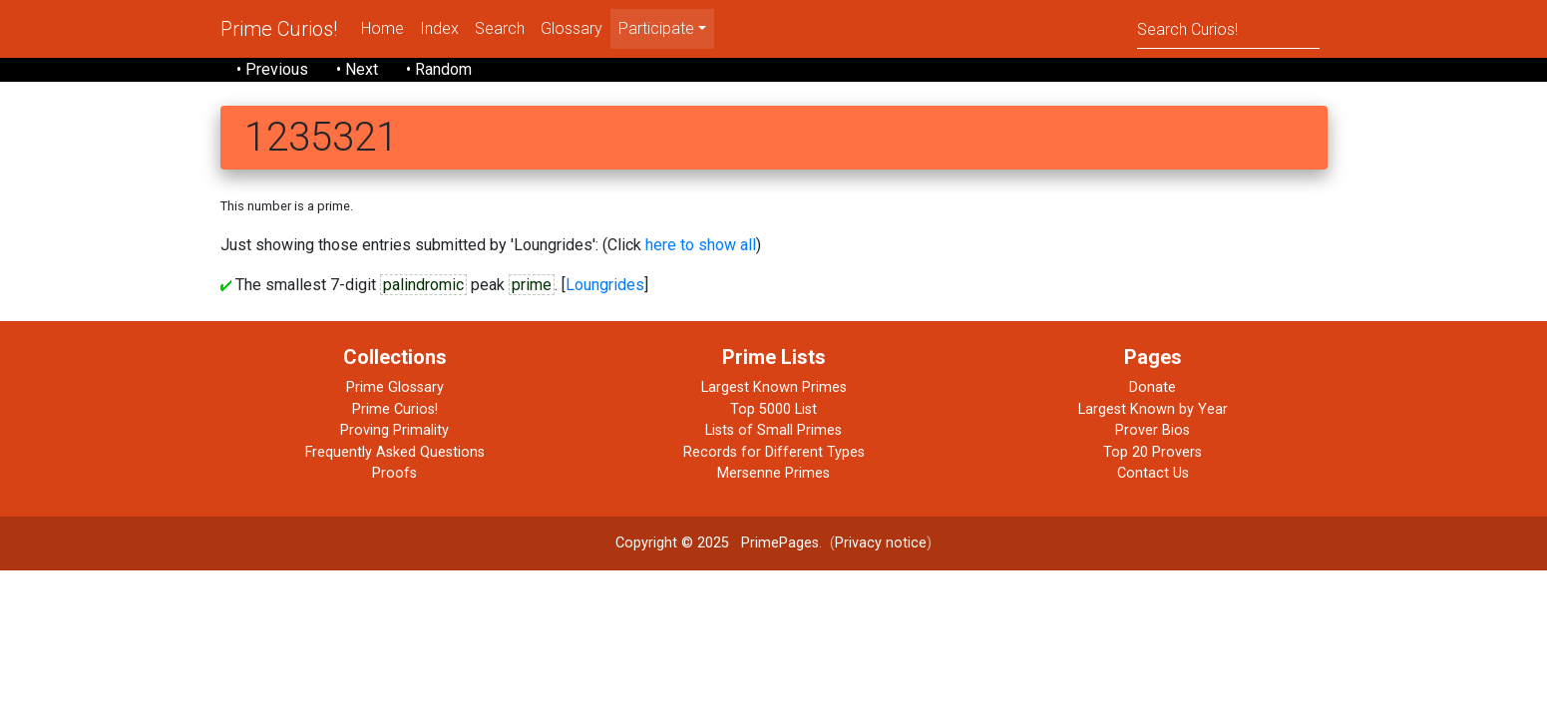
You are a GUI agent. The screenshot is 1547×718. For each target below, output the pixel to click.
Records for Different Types (774, 452)
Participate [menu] (656, 28)
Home (382, 28)
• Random (439, 69)
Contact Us (1153, 473)
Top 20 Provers (1152, 452)
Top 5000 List (773, 409)
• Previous (272, 69)
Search (500, 28)
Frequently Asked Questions (395, 452)
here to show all (700, 244)
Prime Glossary (395, 387)
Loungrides (605, 284)
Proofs (394, 473)
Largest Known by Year (1153, 409)
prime (532, 284)
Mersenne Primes (773, 473)
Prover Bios (1152, 430)
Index (439, 28)
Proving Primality (394, 430)
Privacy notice (881, 543)
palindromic (423, 284)
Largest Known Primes (774, 387)
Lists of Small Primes (773, 430)
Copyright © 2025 (672, 543)
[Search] (1228, 28)
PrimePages (780, 543)
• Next (357, 69)
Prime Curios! (278, 29)
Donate (1152, 387)
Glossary (571, 28)
